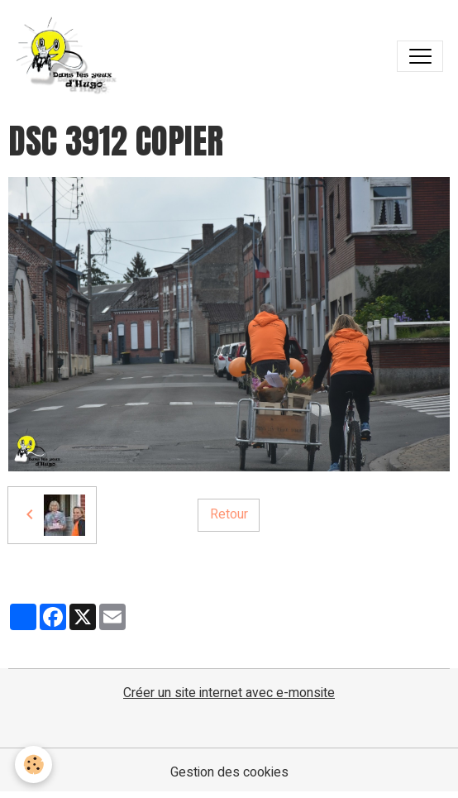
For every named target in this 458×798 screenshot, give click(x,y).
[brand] (71, 56)
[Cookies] (33, 764)
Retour (229, 514)
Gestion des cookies (229, 772)
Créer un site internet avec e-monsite (229, 693)
